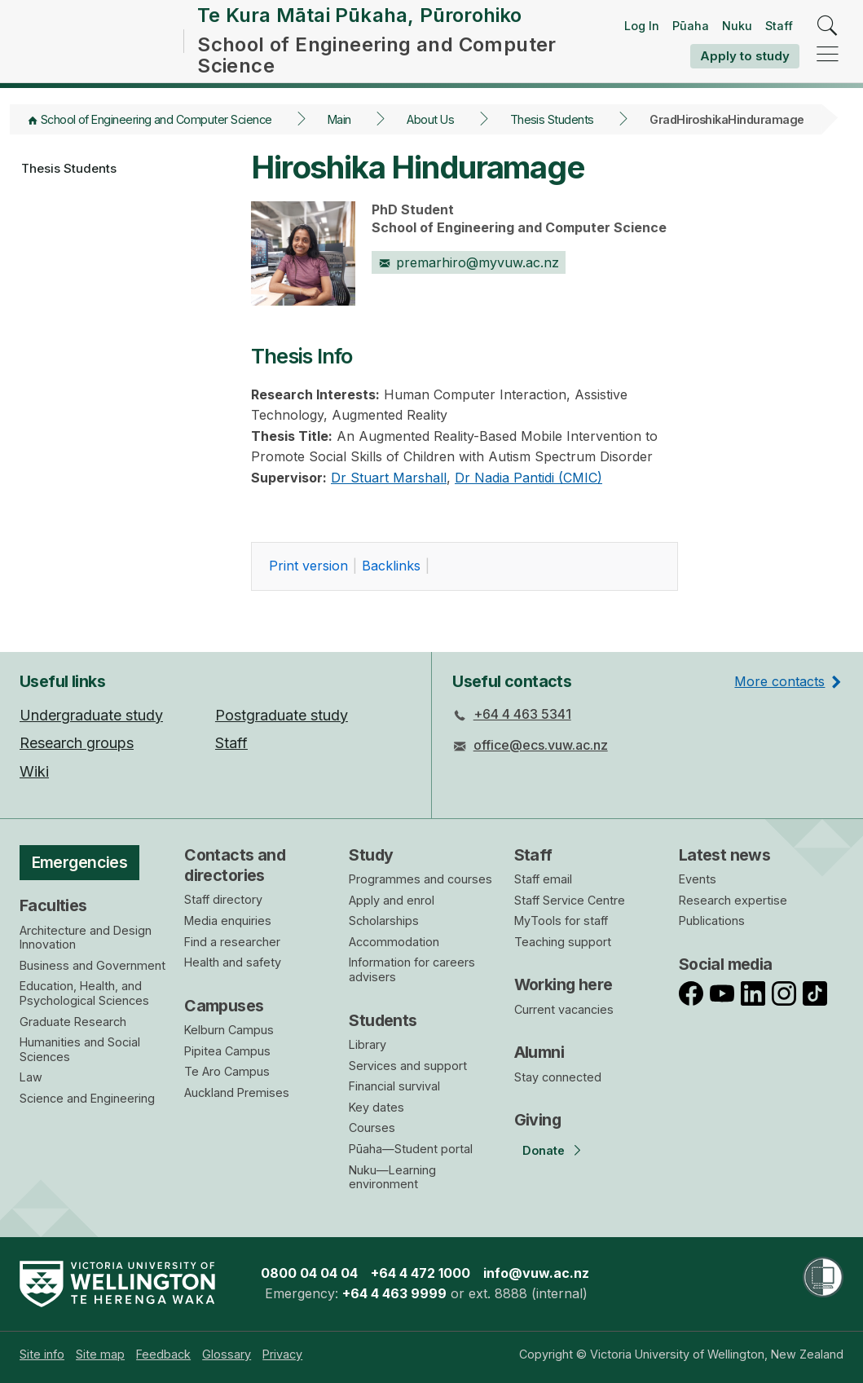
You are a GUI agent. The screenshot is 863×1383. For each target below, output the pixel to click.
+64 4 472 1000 (420, 1273)
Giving (537, 1120)
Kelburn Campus (229, 1030)
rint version (308, 582)
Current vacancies (564, 1009)
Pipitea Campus (227, 1051)
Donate (543, 1151)
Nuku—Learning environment (392, 1177)
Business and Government (92, 965)
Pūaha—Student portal (411, 1149)
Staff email (543, 880)
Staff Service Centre (569, 900)
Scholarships (384, 921)
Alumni (539, 1053)
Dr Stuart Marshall (389, 493)
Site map (100, 1354)
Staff (779, 33)
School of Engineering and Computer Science (156, 135)
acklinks (391, 582)
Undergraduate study (91, 715)
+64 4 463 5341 (522, 714)
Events (697, 880)
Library (367, 1044)
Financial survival (394, 1087)
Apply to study (745, 63)
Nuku (737, 33)
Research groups (77, 743)
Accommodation (394, 942)
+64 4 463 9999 (394, 1294)
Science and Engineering (87, 1098)
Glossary (226, 1354)
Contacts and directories (234, 865)
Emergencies (80, 862)
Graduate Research (73, 1021)
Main (339, 135)
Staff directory (223, 900)
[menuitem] (42, 1354)
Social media (726, 964)
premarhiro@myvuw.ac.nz (468, 278)
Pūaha (690, 33)
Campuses (223, 1005)
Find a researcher (232, 942)
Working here (563, 985)
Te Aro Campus (227, 1072)
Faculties (53, 906)
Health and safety (232, 963)
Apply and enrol (391, 900)
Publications (712, 921)
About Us (430, 135)
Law (31, 1078)
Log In (641, 33)
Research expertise (733, 900)
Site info (42, 1354)
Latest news (725, 855)
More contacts (779, 681)
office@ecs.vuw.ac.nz (540, 746)
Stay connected (557, 1077)
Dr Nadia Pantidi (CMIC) (528, 493)
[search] (827, 34)
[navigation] (827, 63)
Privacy (282, 1354)
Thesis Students (552, 135)
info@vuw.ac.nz (536, 1273)
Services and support (408, 1065)
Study (371, 855)
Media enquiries (227, 921)
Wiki (34, 771)
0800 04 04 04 (309, 1273)
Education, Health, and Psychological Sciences (84, 994)
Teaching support (562, 942)
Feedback (163, 1354)
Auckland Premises (236, 1092)
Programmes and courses (420, 880)
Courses (372, 1128)
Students (382, 1020)
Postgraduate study (281, 715)
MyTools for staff (561, 921)
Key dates (376, 1107)
